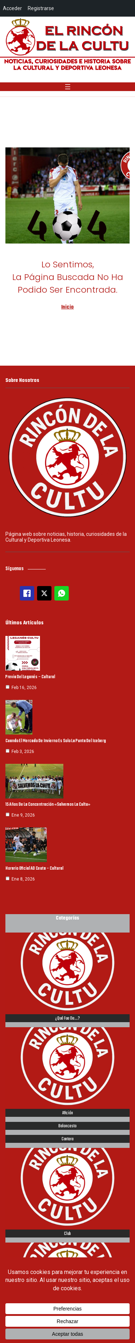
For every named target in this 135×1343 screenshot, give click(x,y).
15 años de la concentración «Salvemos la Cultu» (47, 804)
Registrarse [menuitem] (41, 8)
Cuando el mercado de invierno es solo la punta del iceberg (55, 741)
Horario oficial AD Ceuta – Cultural (34, 868)
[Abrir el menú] (67, 86)
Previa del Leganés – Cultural (30, 677)
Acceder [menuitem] (12, 8)
